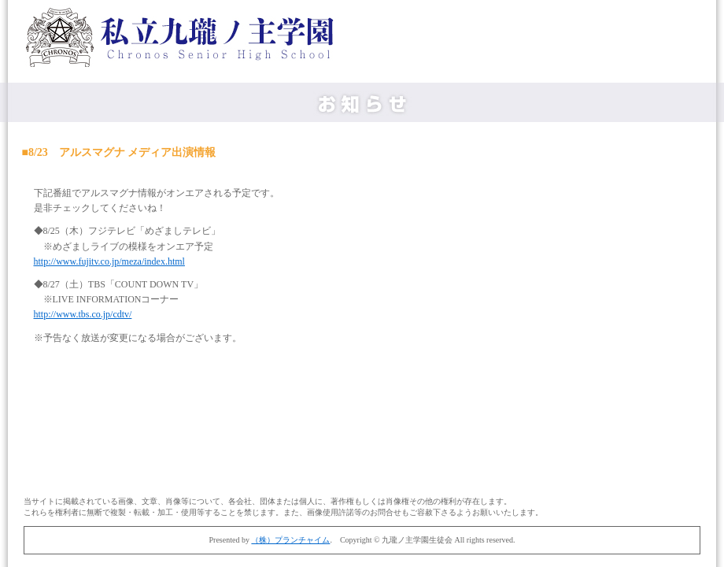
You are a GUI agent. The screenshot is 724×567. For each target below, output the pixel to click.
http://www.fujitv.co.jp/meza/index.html (109, 261)
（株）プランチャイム (290, 540)
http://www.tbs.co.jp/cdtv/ (83, 314)
